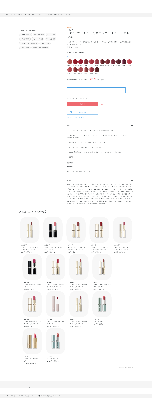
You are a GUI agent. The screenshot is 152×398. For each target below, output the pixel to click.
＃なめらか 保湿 (50, 39)
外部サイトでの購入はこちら (75, 117)
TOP (7, 14)
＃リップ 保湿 (51, 34)
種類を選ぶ (83, 104)
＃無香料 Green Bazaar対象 (40, 47)
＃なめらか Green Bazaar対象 (28, 43)
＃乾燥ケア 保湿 (45, 43)
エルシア (70, 30)
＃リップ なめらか (39, 34)
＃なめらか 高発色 (38, 39)
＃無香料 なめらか (25, 34)
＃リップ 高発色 (25, 47)
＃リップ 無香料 (25, 39)
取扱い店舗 (82, 112)
